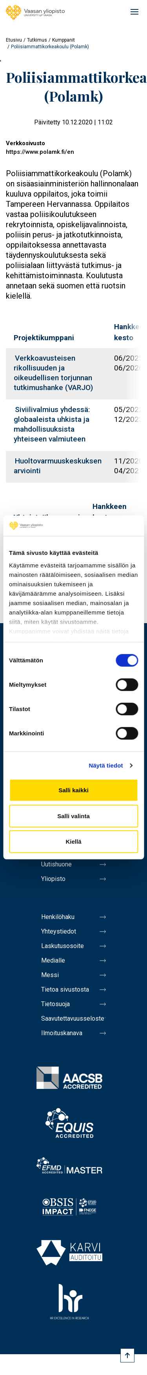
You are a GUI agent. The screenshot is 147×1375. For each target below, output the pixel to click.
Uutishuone (56, 864)
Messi (50, 975)
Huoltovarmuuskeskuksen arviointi (58, 465)
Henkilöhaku (57, 917)
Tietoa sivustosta (65, 989)
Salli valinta (73, 816)
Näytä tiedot (106, 765)
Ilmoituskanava (61, 1033)
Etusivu (14, 40)
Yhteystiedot (58, 931)
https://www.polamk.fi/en (40, 151)
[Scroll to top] (127, 1355)
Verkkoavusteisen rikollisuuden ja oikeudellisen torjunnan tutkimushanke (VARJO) (53, 373)
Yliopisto (53, 879)
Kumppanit (63, 40)
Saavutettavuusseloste (72, 1018)
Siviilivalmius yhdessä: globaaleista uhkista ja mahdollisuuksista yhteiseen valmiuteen (52, 424)
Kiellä (73, 841)
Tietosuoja (55, 1004)
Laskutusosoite (62, 946)
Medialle (53, 960)
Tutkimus (37, 40)
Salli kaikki (73, 790)
